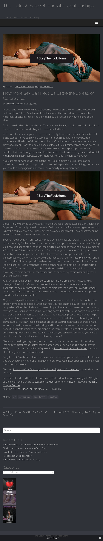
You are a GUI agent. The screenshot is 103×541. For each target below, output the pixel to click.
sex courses (24, 397)
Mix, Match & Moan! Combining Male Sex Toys (77, 412)
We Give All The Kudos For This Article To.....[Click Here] (32, 389)
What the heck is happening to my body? (22, 459)
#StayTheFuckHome (24, 86)
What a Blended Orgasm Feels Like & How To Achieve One (30, 444)
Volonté (7, 373)
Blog (37, 86)
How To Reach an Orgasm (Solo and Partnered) (25, 452)
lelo (14, 397)
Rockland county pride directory (17, 456)
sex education (40, 397)
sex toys (53, 397)
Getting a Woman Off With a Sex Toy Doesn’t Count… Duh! (25, 413)
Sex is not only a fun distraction (70, 348)
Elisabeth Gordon (14, 104)
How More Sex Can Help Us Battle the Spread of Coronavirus (46, 369)
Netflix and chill (82, 257)
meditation (42, 272)
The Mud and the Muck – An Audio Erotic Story (25, 448)
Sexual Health (46, 86)
